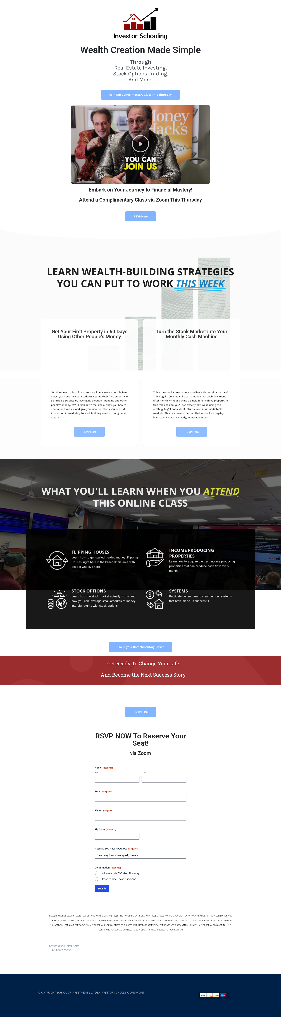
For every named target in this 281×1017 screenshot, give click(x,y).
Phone (104, 810)
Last (144, 772)
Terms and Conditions (64, 946)
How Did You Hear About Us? (116, 848)
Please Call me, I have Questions (118, 879)
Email (103, 791)
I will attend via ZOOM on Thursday (120, 873)
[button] (140, 144)
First (97, 772)
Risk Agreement (60, 950)
